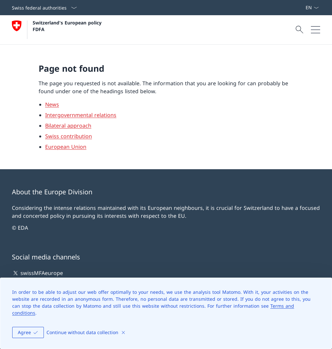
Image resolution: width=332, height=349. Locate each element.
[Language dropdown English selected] (312, 7)
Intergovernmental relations (80, 115)
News (52, 104)
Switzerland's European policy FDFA (68, 25)
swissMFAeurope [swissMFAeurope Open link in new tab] (37, 273)
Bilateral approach (68, 125)
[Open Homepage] (57, 29)
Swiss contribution (68, 136)
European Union (65, 146)
